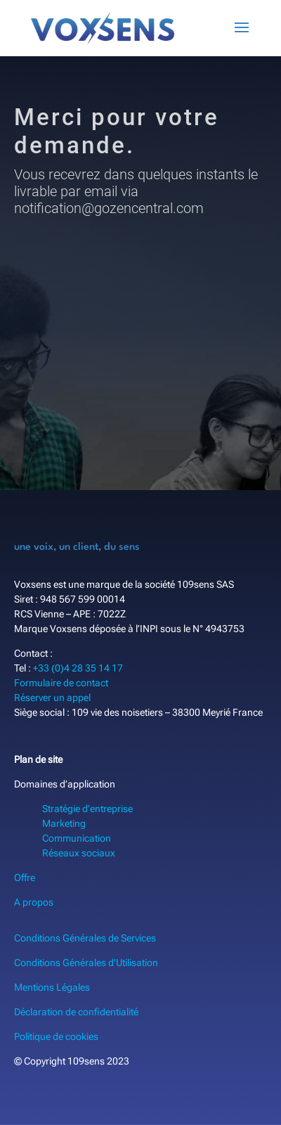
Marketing (64, 823)
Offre (24, 877)
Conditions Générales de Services (85, 938)
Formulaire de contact (61, 682)
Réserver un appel (52, 697)
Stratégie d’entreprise (87, 808)
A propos (33, 902)
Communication (76, 838)
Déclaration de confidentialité (76, 1011)
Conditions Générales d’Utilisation (86, 962)
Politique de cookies (56, 1036)
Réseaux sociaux (78, 853)
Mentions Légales (52, 987)
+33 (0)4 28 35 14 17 (78, 668)
